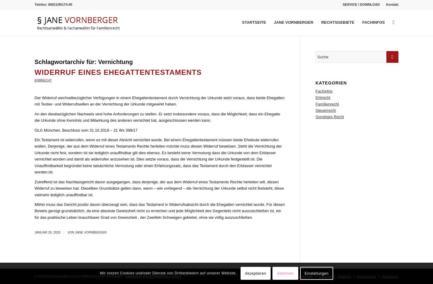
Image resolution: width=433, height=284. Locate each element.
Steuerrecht (325, 110)
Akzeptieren (255, 273)
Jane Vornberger (91, 232)
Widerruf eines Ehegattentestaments (118, 72)
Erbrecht (43, 80)
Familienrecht (327, 104)
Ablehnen (285, 273)
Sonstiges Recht (329, 117)
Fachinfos (323, 91)
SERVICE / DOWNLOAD (361, 4)
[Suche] (393, 22)
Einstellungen (317, 273)
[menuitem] (361, 4)
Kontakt (392, 4)
